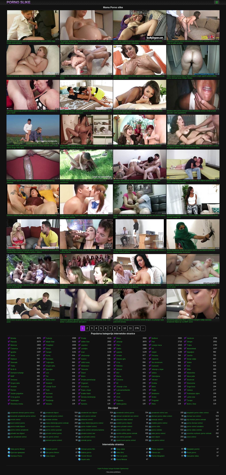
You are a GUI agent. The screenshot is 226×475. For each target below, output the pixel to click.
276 (137, 328)
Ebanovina (191, 383)
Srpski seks (85, 459)
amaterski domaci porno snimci (22, 413)
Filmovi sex (156, 453)
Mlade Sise (50, 342)
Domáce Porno (16, 456)
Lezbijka (84, 349)
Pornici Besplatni (158, 456)
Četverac (119, 380)
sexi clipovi (156, 437)
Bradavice (155, 394)
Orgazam (84, 383)
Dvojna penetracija (88, 380)
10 (124, 328)
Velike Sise (85, 342)
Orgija (154, 390)
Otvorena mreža (17, 404)
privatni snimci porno (54, 433)
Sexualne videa (193, 456)
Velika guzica (121, 404)
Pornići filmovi (86, 456)
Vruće (13, 356)
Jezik (118, 394)
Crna (118, 362)
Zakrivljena (156, 376)
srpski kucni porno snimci (126, 440)
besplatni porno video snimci (198, 413)
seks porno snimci (158, 433)
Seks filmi (120, 453)
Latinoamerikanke (123, 390)
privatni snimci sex (88, 433)
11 (130, 328)
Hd (153, 349)
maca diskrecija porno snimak (57, 423)
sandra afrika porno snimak (126, 433)
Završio (189, 356)
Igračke (13, 352)
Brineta (13, 338)
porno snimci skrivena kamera (92, 430)
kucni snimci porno (18, 423)
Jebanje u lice (121, 387)
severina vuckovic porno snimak (199, 433)
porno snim (156, 426)
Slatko (189, 362)
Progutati (155, 400)
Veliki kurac (85, 362)
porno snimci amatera (195, 426)
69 (117, 383)
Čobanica (14, 349)
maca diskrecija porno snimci (92, 423)
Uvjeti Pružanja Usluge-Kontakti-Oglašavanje (112, 468)
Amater (119, 356)
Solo (188, 366)
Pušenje (49, 338)
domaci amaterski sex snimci (127, 416)
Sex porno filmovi (52, 453)
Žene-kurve (50, 380)
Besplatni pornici (193, 449)
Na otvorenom (157, 362)
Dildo (189, 369)
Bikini (154, 387)
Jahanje (119, 342)
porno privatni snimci (124, 426)
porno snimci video (123, 430)
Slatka (118, 349)
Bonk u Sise (191, 404)
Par (47, 376)
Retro (154, 404)
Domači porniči (51, 449)
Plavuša (14, 342)
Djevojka (49, 369)
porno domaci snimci (195, 423)
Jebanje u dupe (157, 369)
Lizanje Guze (51, 387)
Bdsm (83, 376)
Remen (13, 390)
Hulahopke (15, 400)
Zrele (118, 397)
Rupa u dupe (86, 390)
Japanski (155, 359)
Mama (48, 349)
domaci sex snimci (194, 416)
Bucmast (49, 394)
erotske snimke (52, 420)
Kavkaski (155, 366)
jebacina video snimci (124, 420)
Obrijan (189, 342)
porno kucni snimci (53, 426)
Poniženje (49, 400)
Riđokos (119, 366)
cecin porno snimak (88, 416)
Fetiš (48, 390)
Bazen (83, 400)
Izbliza (154, 373)
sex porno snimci (52, 437)
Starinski (49, 397)
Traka (13, 366)
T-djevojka (50, 362)
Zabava (190, 390)
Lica (47, 373)
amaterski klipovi (52, 413)
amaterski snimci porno (125, 413)
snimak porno (86, 440)
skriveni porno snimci (54, 440)
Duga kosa (191, 387)
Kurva (48, 356)
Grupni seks (50, 366)
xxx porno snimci (158, 440)
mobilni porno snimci (159, 423)
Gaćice (83, 359)
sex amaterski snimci (19, 437)
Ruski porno (191, 453)
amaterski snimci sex (160, 413)
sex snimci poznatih (123, 437)
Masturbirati (191, 349)
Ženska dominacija (88, 397)
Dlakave (14, 359)
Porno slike (18, 2)
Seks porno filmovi (18, 449)
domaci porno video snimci (162, 416)
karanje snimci (157, 420)
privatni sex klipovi (18, 433)
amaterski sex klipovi (89, 413)
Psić (153, 342)
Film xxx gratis (121, 456)
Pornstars (49, 359)
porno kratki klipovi (18, 426)
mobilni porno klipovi (124, 423)
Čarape (48, 352)
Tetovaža (84, 369)
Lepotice (84, 345)
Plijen (118, 345)
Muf (117, 373)
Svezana (14, 380)
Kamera (84, 404)
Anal (82, 352)
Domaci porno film (88, 449)
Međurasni (85, 366)
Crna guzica (15, 397)
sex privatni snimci (88, 437)
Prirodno (155, 356)
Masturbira (191, 373)
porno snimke (157, 430)
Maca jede (191, 376)
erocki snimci (15, 420)
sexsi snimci (191, 437)
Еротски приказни (18, 453)
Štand (83, 373)
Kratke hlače (86, 394)
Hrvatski (14, 387)
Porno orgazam (157, 449)
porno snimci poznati (54, 430)
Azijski (154, 352)
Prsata (83, 338)
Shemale (14, 362)
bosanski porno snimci (54, 416)
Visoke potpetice (17, 394)
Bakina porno (86, 453)
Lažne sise (191, 397)
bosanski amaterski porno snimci (23, 416)
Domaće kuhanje (17, 373)
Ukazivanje (85, 356)
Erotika (154, 383)
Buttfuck (155, 338)
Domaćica (85, 387)
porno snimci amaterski (19, 430)
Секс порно (50, 456)
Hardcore (190, 338)
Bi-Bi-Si (13, 369)
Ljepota (119, 352)
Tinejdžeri (49, 345)
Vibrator (155, 380)
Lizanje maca (157, 345)
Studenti (49, 383)
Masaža (49, 404)
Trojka (189, 345)
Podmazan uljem (193, 394)
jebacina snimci (87, 420)
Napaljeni (190, 352)
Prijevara (119, 400)
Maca (118, 338)
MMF (12, 376)
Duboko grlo (121, 359)
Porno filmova (121, 459)
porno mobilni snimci (89, 426)
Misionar (14, 345)
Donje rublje (191, 359)
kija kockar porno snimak (196, 420)
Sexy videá (120, 449)
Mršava (119, 369)
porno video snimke (194, 430)
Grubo (154, 397)
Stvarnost (190, 380)
